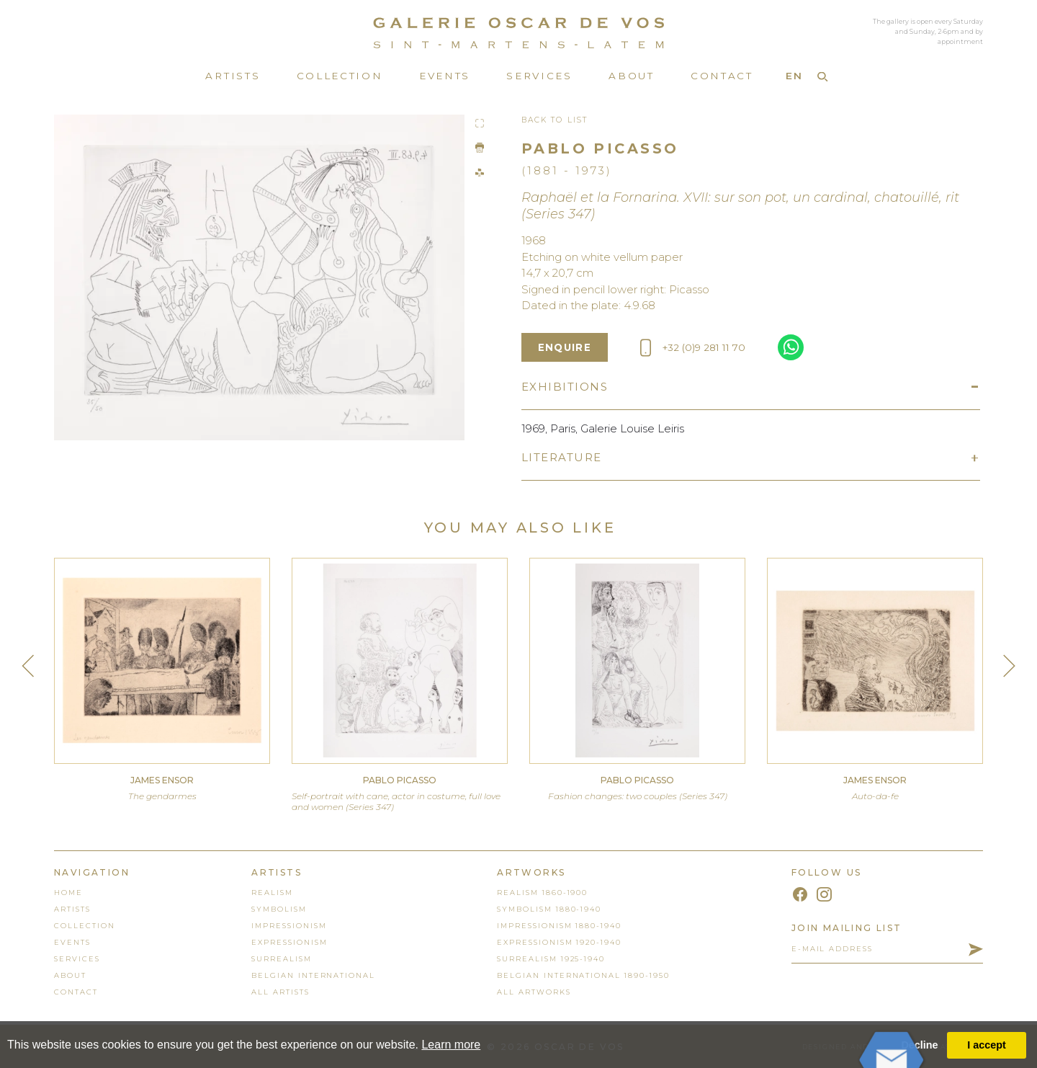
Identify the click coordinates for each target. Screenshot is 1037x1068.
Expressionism (289, 942)
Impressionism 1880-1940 (559, 926)
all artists (280, 992)
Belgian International (313, 975)
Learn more (450, 1044)
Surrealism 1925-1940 (551, 959)
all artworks (533, 992)
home (68, 892)
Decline (919, 1045)
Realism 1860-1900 (542, 892)
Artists (232, 75)
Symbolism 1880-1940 (549, 909)
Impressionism (288, 926)
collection (84, 926)
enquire (564, 347)
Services (539, 75)
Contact (722, 75)
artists (72, 909)
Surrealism (281, 959)
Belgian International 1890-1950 (583, 975)
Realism (272, 892)
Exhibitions (565, 386)
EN (795, 75)
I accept (986, 1045)
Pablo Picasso (600, 148)
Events (444, 75)
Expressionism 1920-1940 (559, 942)
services (77, 959)
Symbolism (279, 909)
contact (76, 992)
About (632, 75)
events (72, 942)
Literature (561, 457)
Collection (340, 75)
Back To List (554, 120)
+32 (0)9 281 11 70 (692, 347)
